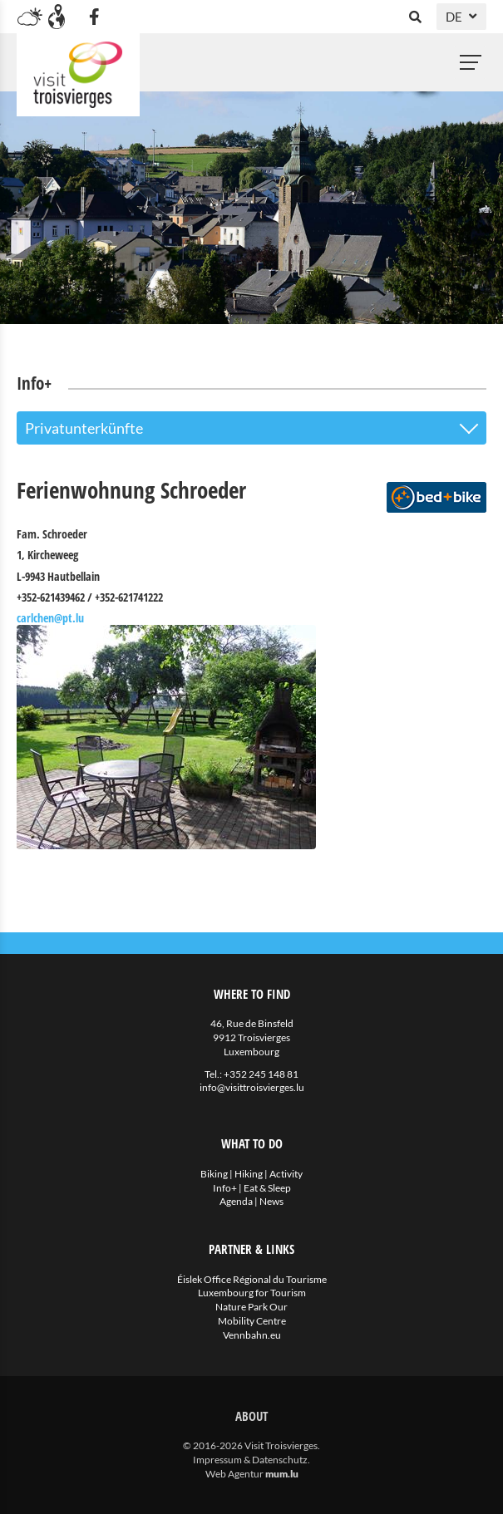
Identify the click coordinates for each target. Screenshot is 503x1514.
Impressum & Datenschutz (250, 1459)
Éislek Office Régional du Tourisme (252, 1279)
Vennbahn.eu (252, 1335)
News (271, 1201)
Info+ (225, 1188)
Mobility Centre (252, 1321)
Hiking (248, 1173)
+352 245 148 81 (261, 1074)
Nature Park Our (251, 1306)
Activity (286, 1173)
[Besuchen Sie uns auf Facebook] (94, 16)
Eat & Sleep (267, 1188)
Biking (214, 1173)
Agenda (236, 1201)
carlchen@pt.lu (50, 618)
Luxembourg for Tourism (252, 1292)
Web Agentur (234, 1473)
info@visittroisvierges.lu (252, 1087)
